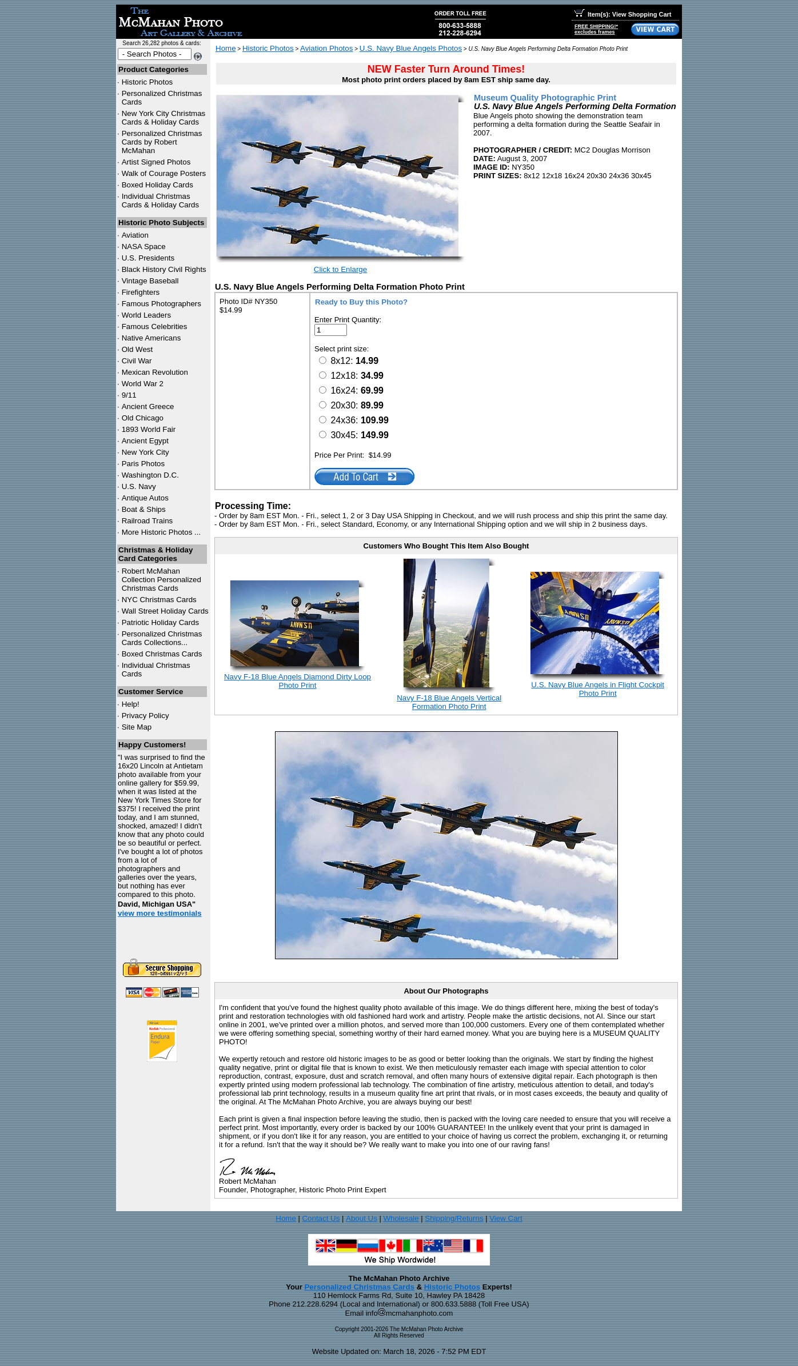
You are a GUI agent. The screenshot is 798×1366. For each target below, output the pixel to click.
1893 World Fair (149, 429)
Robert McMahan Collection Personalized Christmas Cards (161, 579)
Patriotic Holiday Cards (161, 622)
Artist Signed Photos (156, 162)
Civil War (137, 360)
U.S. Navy (139, 486)
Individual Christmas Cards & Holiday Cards (161, 200)
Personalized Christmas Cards (359, 1287)
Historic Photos (147, 82)
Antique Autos (145, 498)
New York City (145, 452)
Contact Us (321, 1218)
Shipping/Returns (454, 1218)
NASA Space (144, 246)
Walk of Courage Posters (164, 173)
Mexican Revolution (155, 372)
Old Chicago (142, 418)
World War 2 (142, 383)
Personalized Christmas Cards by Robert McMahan (162, 142)
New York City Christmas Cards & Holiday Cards (164, 117)
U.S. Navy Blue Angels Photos (411, 48)
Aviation (135, 235)
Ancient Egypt (145, 440)
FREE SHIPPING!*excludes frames (596, 29)
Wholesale (400, 1218)
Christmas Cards (159, 599)
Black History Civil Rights (164, 269)
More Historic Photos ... (161, 532)
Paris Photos (143, 463)
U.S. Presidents (148, 258)
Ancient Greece (148, 406)
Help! (130, 704)
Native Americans (151, 338)
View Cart (505, 1218)
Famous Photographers (161, 303)
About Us (361, 1218)
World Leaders (146, 315)
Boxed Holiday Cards (157, 185)
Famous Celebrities (154, 326)
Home (226, 48)
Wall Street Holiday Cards (165, 611)
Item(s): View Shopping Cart (622, 14)
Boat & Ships (144, 509)
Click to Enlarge (340, 269)
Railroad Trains (147, 520)
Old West (137, 349)
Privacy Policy (145, 715)
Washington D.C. (150, 475)
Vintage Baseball (150, 281)
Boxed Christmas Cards (162, 654)
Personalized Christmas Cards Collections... (162, 638)
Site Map (137, 727)
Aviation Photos (326, 48)
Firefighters (141, 292)
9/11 (129, 395)
